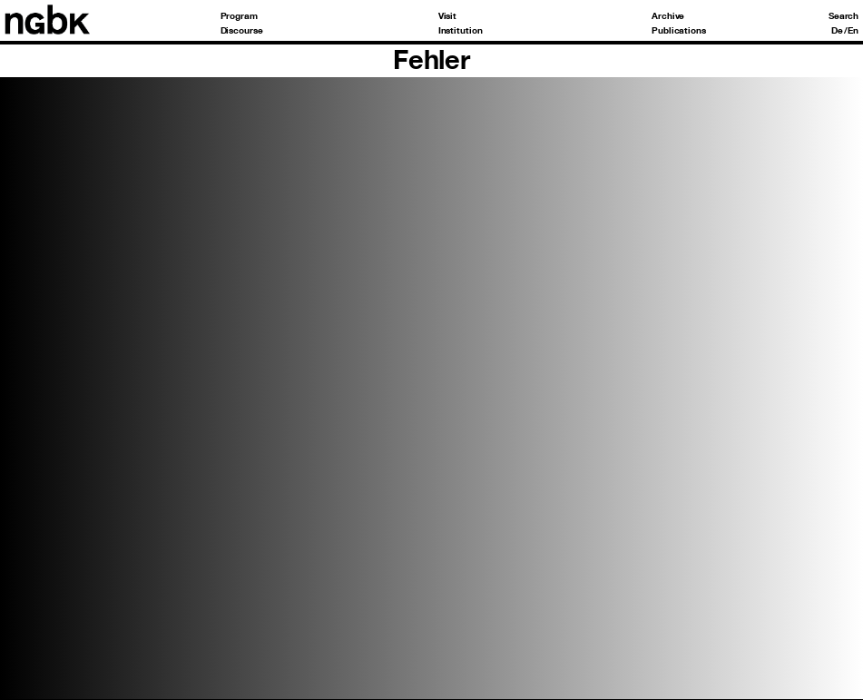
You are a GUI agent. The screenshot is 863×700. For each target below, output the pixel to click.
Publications (679, 30)
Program (239, 16)
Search (843, 16)
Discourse (242, 30)
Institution (460, 30)
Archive (668, 16)
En (853, 30)
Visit (447, 16)
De (837, 30)
